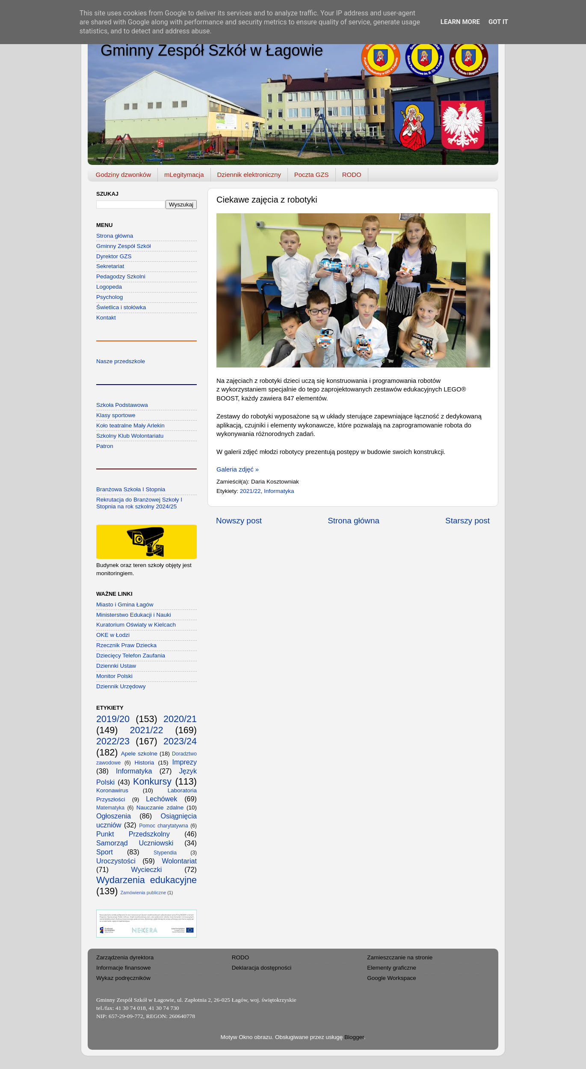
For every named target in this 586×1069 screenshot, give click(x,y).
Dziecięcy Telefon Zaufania (130, 655)
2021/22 (250, 491)
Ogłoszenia (113, 816)
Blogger (354, 1037)
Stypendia (165, 853)
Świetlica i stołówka (121, 307)
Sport (104, 852)
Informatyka (279, 491)
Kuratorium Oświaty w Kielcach (136, 624)
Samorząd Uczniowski (134, 843)
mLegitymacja (184, 174)
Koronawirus (112, 790)
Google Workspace (391, 978)
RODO (351, 174)
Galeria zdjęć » (237, 469)
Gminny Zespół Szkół (123, 246)
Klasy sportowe (116, 415)
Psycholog (109, 297)
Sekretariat (110, 266)
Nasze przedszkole (120, 361)
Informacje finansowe (123, 967)
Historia (144, 762)
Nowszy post (239, 520)
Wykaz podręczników (123, 978)
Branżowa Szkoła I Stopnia (130, 489)
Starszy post (467, 520)
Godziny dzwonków (123, 174)
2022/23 (113, 741)
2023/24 (180, 741)
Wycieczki (146, 869)
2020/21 (180, 719)
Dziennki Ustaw (116, 666)
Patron (104, 446)
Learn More (460, 22)
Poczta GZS (311, 174)
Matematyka (110, 808)
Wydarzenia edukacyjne (146, 880)
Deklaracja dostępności (262, 967)
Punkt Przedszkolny (133, 834)
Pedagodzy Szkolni (120, 276)
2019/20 (113, 719)
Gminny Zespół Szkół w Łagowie (212, 50)
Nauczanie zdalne (159, 807)
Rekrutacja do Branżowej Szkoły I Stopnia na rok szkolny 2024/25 (139, 503)
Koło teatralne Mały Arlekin (130, 425)
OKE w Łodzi (113, 635)
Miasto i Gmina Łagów (125, 604)
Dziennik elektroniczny (249, 174)
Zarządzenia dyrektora (125, 957)
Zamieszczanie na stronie (399, 957)
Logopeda (109, 287)
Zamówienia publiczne (143, 892)
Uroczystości (116, 861)
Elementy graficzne (391, 967)
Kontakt (106, 317)
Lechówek (161, 799)
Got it (498, 22)
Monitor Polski (114, 676)
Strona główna (353, 520)
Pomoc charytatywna (163, 826)
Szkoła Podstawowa (122, 405)
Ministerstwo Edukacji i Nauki (133, 615)
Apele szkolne (139, 753)
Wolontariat (179, 861)
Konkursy (152, 781)
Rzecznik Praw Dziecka (126, 645)
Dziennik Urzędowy (121, 686)
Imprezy (184, 762)
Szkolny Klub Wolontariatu (129, 436)
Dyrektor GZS (114, 256)
